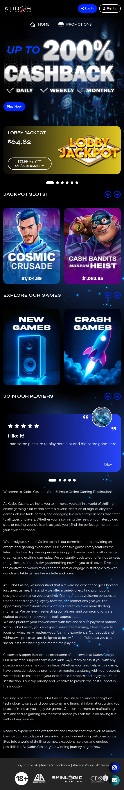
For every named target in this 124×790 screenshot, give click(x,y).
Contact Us (114, 780)
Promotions (75, 24)
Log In (87, 8)
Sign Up (110, 8)
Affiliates (102, 765)
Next (117, 194)
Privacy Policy (83, 765)
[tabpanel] (62, 150)
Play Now (14, 106)
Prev (107, 194)
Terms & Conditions (55, 765)
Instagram (114, 767)
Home (39, 24)
